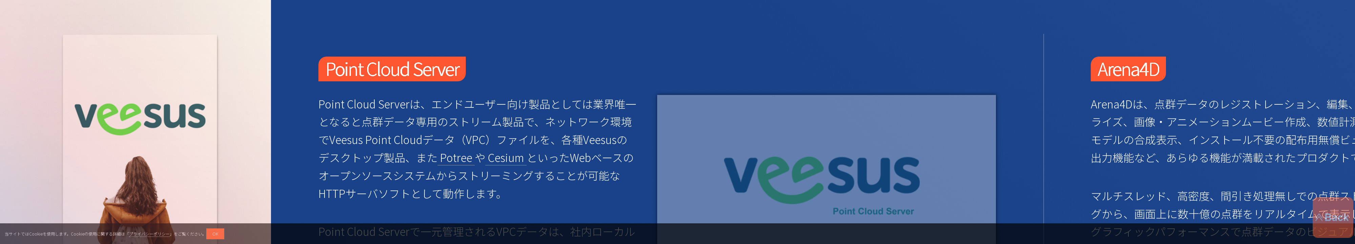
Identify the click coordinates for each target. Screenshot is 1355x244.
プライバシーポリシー (149, 234)
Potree (456, 157)
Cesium (506, 157)
